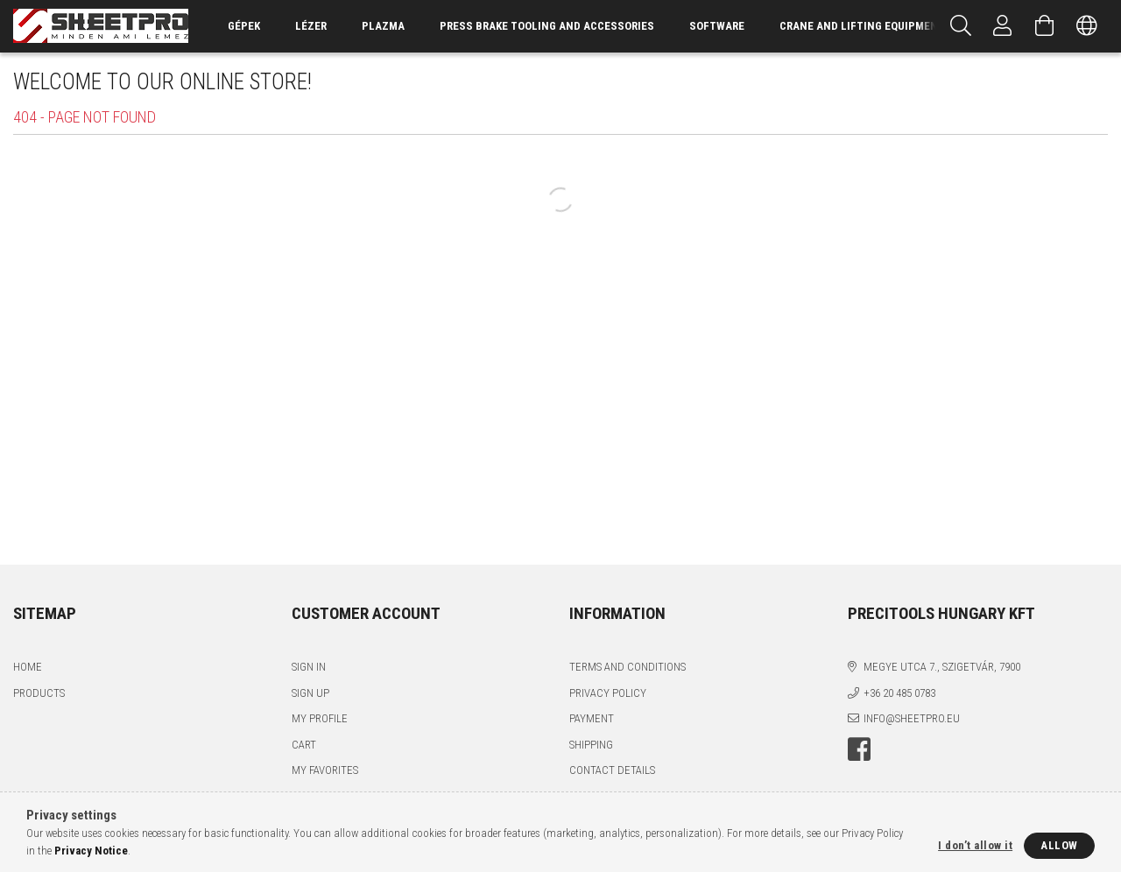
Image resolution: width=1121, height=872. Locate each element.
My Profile (320, 718)
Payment (591, 718)
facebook (859, 749)
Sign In (309, 666)
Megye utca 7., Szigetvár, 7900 (942, 666)
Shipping (591, 744)
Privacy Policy (607, 693)
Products (39, 693)
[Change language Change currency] (1087, 26)
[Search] (961, 26)
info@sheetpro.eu (912, 718)
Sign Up (310, 693)
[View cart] (1045, 26)
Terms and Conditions (627, 666)
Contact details (612, 770)
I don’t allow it (975, 845)
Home (27, 666)
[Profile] (1003, 26)
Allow (1059, 845)
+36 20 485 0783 (899, 693)
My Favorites (325, 770)
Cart (304, 744)
